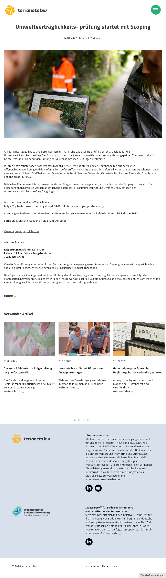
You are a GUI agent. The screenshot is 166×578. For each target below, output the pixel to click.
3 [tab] (83, 420)
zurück (8, 296)
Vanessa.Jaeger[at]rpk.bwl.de (21, 231)
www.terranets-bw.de (106, 479)
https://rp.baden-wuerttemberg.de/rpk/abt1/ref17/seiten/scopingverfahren (52, 206)
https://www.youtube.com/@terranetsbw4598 (98, 486)
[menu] (156, 10)
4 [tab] (88, 420)
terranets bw (29, 566)
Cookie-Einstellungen (152, 575)
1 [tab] (74, 420)
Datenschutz (109, 566)
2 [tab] (79, 420)
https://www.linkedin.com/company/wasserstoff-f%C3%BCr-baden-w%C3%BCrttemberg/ (89, 541)
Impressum (92, 566)
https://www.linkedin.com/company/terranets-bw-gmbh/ (89, 488)
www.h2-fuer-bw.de (105, 533)
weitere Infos (12, 391)
